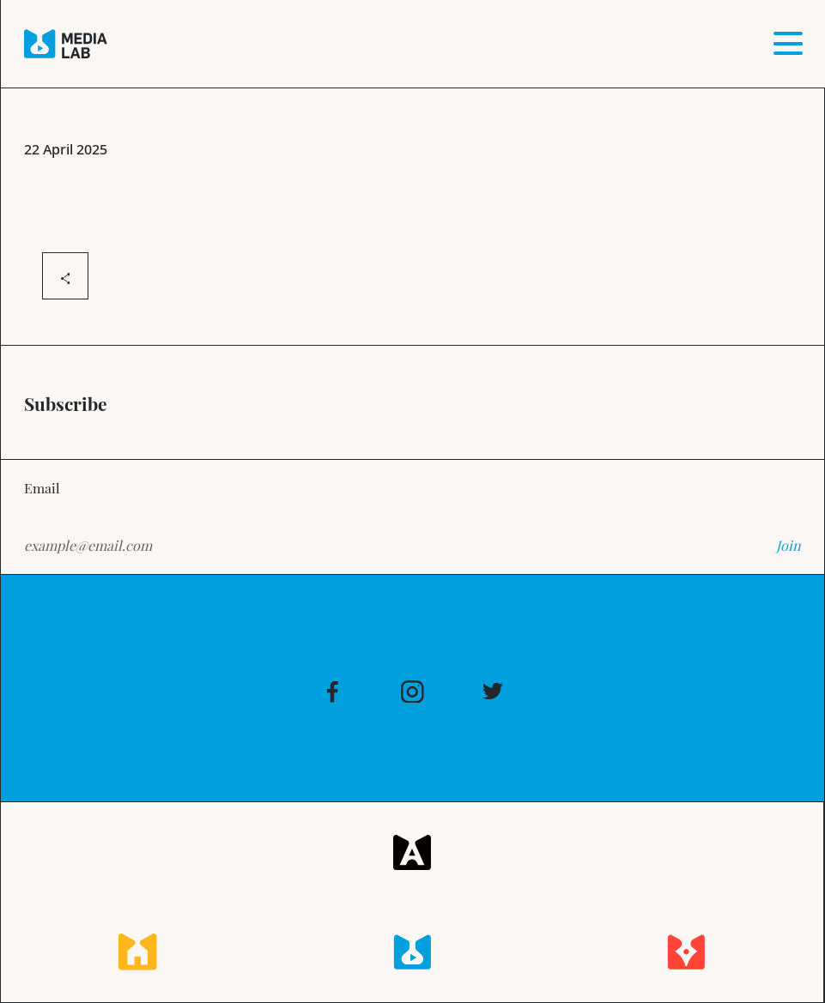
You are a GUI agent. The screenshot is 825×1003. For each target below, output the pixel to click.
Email (42, 487)
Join (788, 544)
